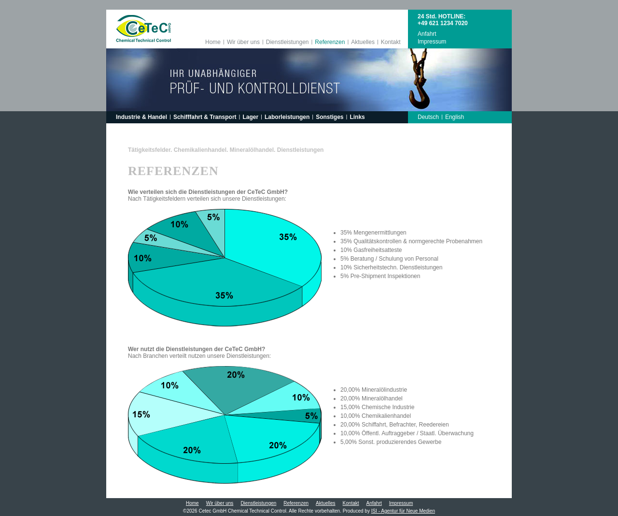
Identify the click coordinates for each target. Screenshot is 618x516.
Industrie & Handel (141, 117)
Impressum (432, 41)
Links (357, 117)
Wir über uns (243, 42)
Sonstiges (329, 117)
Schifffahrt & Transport (205, 117)
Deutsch (428, 117)
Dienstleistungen (287, 42)
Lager (250, 117)
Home (213, 42)
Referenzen (330, 42)
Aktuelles (363, 42)
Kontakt (391, 42)
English (454, 117)
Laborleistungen (287, 117)
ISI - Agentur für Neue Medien (403, 511)
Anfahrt (427, 33)
